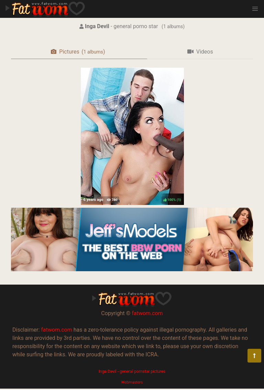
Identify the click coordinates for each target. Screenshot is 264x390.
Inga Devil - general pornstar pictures (132, 371)
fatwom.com (147, 313)
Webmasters (132, 382)
